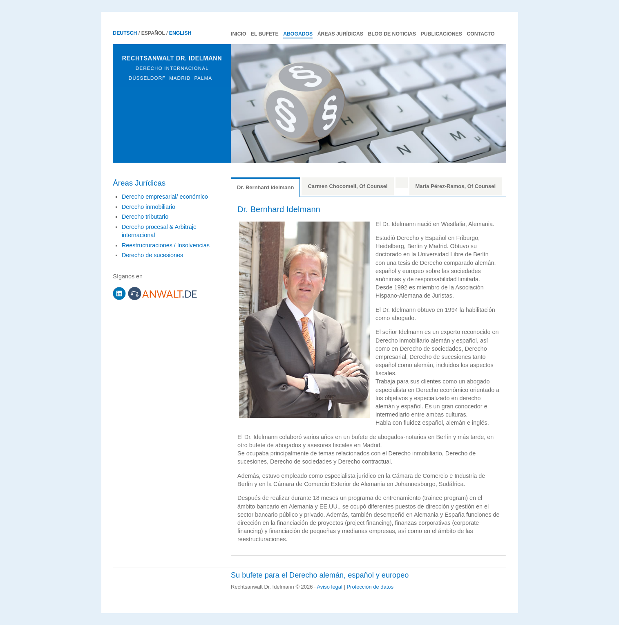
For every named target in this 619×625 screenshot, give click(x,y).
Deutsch (125, 33)
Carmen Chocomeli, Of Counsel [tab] (347, 186)
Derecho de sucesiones (152, 255)
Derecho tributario (145, 216)
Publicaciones (441, 34)
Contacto (480, 34)
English (180, 33)
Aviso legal (329, 587)
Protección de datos (369, 587)
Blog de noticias (392, 34)
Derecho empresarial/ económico (165, 196)
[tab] (402, 182)
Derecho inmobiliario (148, 207)
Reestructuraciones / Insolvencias (166, 245)
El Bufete (265, 34)
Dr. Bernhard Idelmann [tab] (265, 187)
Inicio (238, 34)
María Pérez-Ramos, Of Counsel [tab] (456, 186)
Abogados (298, 34)
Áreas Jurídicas (340, 34)
